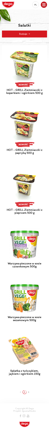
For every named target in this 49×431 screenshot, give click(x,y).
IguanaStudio (29, 410)
